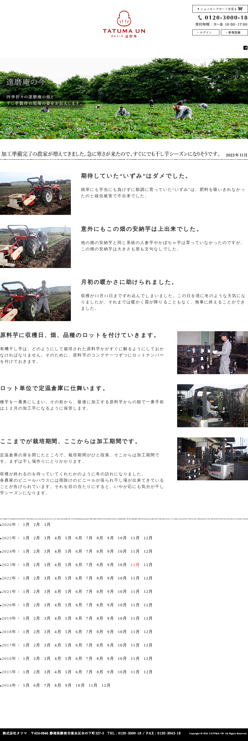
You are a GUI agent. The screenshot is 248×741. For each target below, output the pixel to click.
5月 (68, 538)
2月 (37, 524)
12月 (148, 538)
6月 (79, 538)
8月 (100, 538)
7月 (89, 538)
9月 (110, 538)
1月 (26, 524)
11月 (135, 538)
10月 (122, 538)
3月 (47, 524)
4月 (58, 538)
